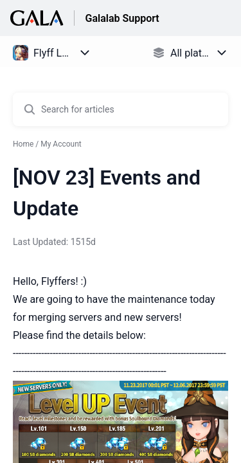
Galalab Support (122, 18)
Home (23, 144)
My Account (61, 144)
